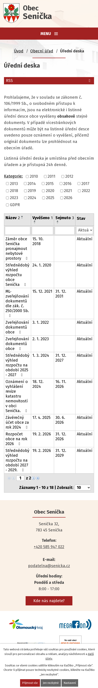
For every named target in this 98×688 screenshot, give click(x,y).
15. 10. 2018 (37, 241)
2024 (32, 197)
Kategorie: (13, 176)
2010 (34, 176)
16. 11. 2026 (60, 384)
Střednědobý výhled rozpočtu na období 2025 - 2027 (17, 365)
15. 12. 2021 (42, 291)
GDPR (15, 205)
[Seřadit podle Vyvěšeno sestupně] (34, 223)
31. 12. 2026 (60, 436)
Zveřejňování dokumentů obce (17, 327)
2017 (85, 183)
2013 (14, 183)
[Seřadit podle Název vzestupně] (22, 216)
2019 (32, 190)
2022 (86, 190)
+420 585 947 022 (49, 546)
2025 (50, 197)
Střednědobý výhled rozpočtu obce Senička (17, 275)
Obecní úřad (41, 51)
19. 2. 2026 (41, 434)
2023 (14, 197)
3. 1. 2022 (40, 322)
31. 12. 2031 (60, 294)
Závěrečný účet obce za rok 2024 (17, 422)
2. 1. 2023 (40, 339)
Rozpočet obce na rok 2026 (16, 439)
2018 (14, 190)
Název (13, 217)
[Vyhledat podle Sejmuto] (65, 230)
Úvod (18, 51)
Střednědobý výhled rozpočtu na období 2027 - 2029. (17, 460)
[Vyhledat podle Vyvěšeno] (42, 230)
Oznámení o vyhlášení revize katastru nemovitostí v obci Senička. (17, 396)
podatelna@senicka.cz (49, 565)
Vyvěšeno (42, 217)
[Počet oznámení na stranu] (83, 487)
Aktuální (84, 239)
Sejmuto (64, 217)
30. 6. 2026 (60, 420)
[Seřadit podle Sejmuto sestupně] (57, 223)
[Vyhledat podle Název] (17, 230)
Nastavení (70, 682)
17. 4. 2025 (41, 417)
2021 (68, 190)
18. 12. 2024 (37, 384)
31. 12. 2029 (60, 453)
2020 (50, 190)
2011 (51, 176)
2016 (67, 183)
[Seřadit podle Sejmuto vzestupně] (57, 221)
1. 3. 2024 (40, 355)
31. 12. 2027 (60, 358)
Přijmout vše (29, 682)
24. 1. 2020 (41, 265)
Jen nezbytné (51, 682)
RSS (49, 80)
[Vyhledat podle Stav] (84, 230)
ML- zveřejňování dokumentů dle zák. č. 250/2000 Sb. (17, 303)
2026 (68, 197)
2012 (69, 176)
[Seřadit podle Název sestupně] (22, 218)
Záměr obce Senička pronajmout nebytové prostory (17, 249)
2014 (32, 183)
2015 (50, 183)
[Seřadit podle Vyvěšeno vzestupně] (34, 221)
